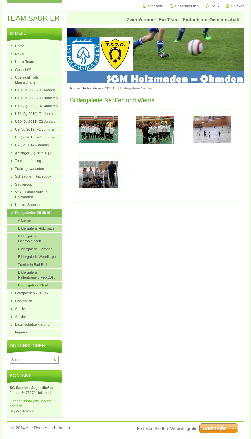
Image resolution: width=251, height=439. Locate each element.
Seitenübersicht (187, 6)
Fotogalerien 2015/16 (100, 88)
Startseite (155, 6)
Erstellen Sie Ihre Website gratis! (167, 428)
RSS (215, 6)
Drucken (237, 6)
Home (75, 88)
